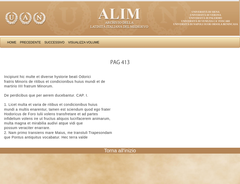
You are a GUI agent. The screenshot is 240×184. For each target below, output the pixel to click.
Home (11, 42)
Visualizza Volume (83, 42)
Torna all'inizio (120, 150)
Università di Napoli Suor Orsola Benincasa (205, 24)
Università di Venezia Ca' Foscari (205, 21)
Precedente (30, 42)
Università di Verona (205, 15)
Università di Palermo (205, 18)
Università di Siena (205, 11)
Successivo (54, 42)
